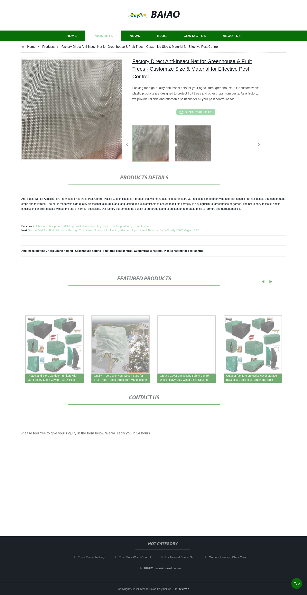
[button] (127, 145)
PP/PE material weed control (168, 568)
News (135, 36)
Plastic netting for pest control (183, 250)
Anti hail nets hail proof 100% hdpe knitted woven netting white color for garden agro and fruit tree (92, 226)
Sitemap (184, 588)
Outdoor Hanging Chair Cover (233, 557)
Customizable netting (148, 250)
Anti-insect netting (33, 250)
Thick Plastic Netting (96, 557)
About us (232, 36)
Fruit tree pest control (118, 250)
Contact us (194, 36)
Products (103, 36)
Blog (162, 36)
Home (71, 36)
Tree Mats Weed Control (140, 557)
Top (297, 584)
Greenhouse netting (88, 250)
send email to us (195, 112)
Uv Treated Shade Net (185, 557)
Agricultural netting (61, 250)
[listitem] (153, 142)
